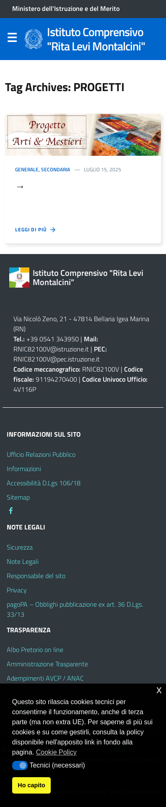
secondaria (55, 169)
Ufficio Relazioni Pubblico (41, 454)
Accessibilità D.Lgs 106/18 (43, 483)
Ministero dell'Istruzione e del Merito (65, 8)
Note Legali (23, 561)
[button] (20, 765)
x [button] (159, 690)
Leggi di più (36, 230)
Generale (27, 169)
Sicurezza (20, 547)
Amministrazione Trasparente (47, 664)
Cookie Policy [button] (56, 752)
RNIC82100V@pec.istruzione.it (56, 359)
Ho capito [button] (31, 785)
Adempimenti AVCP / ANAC (45, 678)
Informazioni (24, 469)
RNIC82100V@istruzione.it (51, 349)
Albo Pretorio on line (35, 650)
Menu (11, 39)
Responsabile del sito (36, 576)
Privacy (17, 590)
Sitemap (18, 497)
